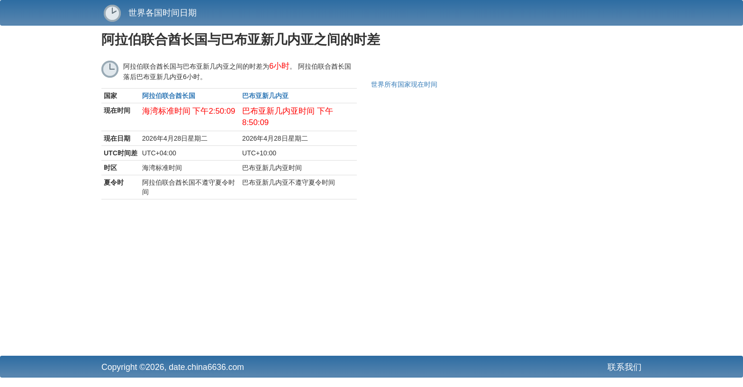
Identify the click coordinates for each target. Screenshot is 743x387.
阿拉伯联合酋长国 (168, 95)
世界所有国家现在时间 (404, 84)
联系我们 (624, 367)
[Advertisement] (279, 280)
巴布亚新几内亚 (265, 95)
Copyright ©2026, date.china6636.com (172, 367)
